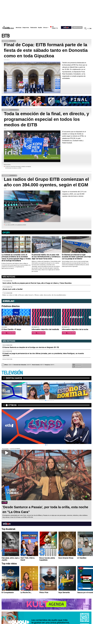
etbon (12, 405)
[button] (90, 243)
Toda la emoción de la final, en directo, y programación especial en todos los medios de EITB (46, 119)
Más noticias (9, 277)
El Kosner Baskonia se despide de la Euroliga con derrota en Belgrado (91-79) (31, 347)
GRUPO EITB (77, 27)
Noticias (18, 27)
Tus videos (77, 367)
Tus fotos (77, 364)
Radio (40, 27)
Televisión (33, 27)
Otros (45, 27)
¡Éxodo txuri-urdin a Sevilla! (13, 289)
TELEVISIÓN (12, 373)
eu (88, 28)
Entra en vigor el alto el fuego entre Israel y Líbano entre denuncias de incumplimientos (34, 295)
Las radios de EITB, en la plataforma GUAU (15, 224)
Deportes (26, 27)
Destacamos (14, 378)
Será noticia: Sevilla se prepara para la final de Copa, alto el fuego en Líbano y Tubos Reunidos (37, 283)
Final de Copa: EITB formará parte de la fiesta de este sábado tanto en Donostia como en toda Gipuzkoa (46, 50)
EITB (6, 36)
